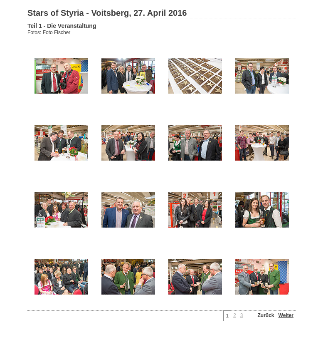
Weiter (286, 315)
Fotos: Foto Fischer (48, 32)
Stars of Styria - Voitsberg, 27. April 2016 (107, 12)
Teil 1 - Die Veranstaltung (61, 25)
